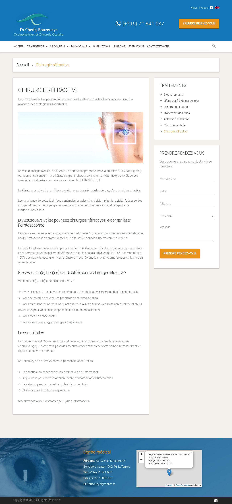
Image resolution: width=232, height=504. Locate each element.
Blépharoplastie (174, 94)
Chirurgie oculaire (175, 125)
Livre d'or (119, 46)
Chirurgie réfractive (176, 131)
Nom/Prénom (167, 174)
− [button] (141, 460)
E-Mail (167, 187)
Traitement (167, 212)
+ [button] (141, 454)
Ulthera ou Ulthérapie (177, 107)
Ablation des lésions (176, 119)
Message (167, 224)
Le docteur (59, 46)
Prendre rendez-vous (179, 253)
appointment (167, 246)
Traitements (37, 46)
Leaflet (169, 485)
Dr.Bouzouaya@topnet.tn (99, 484)
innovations (80, 46)
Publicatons (101, 46)
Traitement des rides (177, 113)
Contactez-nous (158, 46)
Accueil (19, 46)
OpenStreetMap (183, 485)
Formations (136, 46)
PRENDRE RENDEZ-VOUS (199, 23)
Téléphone (167, 199)
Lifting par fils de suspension (182, 100)
